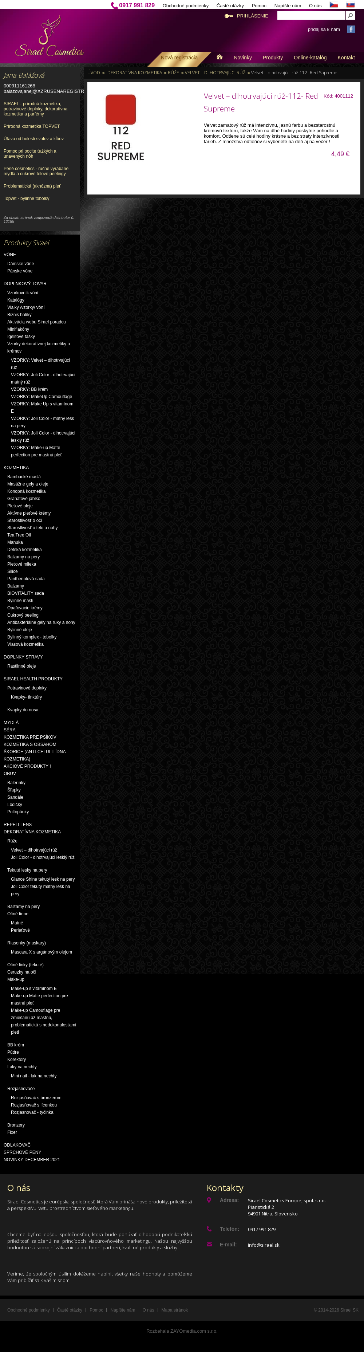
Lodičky (14, 804)
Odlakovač (17, 1145)
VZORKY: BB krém (29, 389)
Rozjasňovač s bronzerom (36, 1097)
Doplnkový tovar (25, 283)
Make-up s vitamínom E (34, 988)
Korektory (16, 1059)
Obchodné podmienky (186, 5)
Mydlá (11, 722)
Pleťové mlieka (21, 564)
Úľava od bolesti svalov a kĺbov (34, 138)
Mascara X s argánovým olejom (41, 952)
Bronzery (16, 1125)
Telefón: (229, 1229)
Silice (12, 571)
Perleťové (20, 930)
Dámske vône (20, 263)
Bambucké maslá (24, 476)
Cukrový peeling (23, 615)
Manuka (15, 542)
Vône (10, 254)
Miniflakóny (18, 329)
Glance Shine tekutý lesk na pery (43, 879)
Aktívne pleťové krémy (29, 513)
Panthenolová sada (26, 578)
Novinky (243, 57)
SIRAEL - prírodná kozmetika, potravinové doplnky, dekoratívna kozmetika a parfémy (35, 109)
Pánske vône (19, 271)
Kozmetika (16, 467)
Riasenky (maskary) (26, 943)
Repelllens (18, 824)
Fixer (12, 1132)
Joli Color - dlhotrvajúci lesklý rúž (43, 857)
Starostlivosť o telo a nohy (32, 527)
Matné (17, 922)
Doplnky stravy (23, 657)
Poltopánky (18, 811)
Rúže (12, 841)
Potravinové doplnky (27, 688)
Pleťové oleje (20, 505)
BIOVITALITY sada (25, 593)
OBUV (10, 773)
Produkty (273, 57)
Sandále (15, 797)
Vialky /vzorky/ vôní (25, 307)
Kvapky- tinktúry (26, 697)
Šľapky (14, 790)
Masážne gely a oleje (27, 484)
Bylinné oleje (19, 629)
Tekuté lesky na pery (27, 870)
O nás (315, 5)
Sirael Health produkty (33, 678)
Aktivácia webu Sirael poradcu (36, 322)
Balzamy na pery (23, 556)
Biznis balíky (19, 314)
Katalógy (15, 300)
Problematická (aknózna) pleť (32, 186)
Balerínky (16, 782)
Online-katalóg (310, 57)
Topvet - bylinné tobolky (26, 198)
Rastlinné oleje (21, 666)
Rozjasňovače (21, 1088)
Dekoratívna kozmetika (32, 831)
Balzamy (15, 586)
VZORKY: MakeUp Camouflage (41, 396)
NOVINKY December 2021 (32, 1159)
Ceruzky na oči (21, 972)
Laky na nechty (22, 1066)
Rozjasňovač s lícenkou (34, 1105)
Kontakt (346, 57)
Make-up (15, 979)
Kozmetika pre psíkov (30, 737)
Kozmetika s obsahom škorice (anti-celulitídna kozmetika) (35, 752)
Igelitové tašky (21, 336)
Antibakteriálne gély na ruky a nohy (41, 622)
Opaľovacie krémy (25, 607)
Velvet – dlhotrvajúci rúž (34, 850)
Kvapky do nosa (22, 709)
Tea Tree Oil (19, 535)
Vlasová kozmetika (25, 644)
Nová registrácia (179, 57)
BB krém (15, 1045)
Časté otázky (230, 5)
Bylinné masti (20, 600)
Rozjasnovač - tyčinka (32, 1112)
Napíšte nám (287, 5)
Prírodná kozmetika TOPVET (32, 126)
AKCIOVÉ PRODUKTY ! (27, 766)
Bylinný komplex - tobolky (31, 637)
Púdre (13, 1052)
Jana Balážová (24, 75)
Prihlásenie (252, 16)
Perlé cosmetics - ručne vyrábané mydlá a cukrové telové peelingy (36, 171)
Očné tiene (17, 913)
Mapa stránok (175, 1310)
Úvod (93, 73)
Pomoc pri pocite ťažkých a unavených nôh (30, 154)
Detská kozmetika (24, 549)
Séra (10, 729)
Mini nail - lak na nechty (33, 1075)
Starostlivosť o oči (24, 520)
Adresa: (229, 1200)
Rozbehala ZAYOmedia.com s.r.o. (182, 1331)
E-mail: (228, 1244)
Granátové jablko (23, 498)
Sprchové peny (22, 1152)
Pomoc (259, 5)
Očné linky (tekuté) (25, 964)
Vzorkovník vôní (22, 292)
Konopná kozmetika (26, 491)
